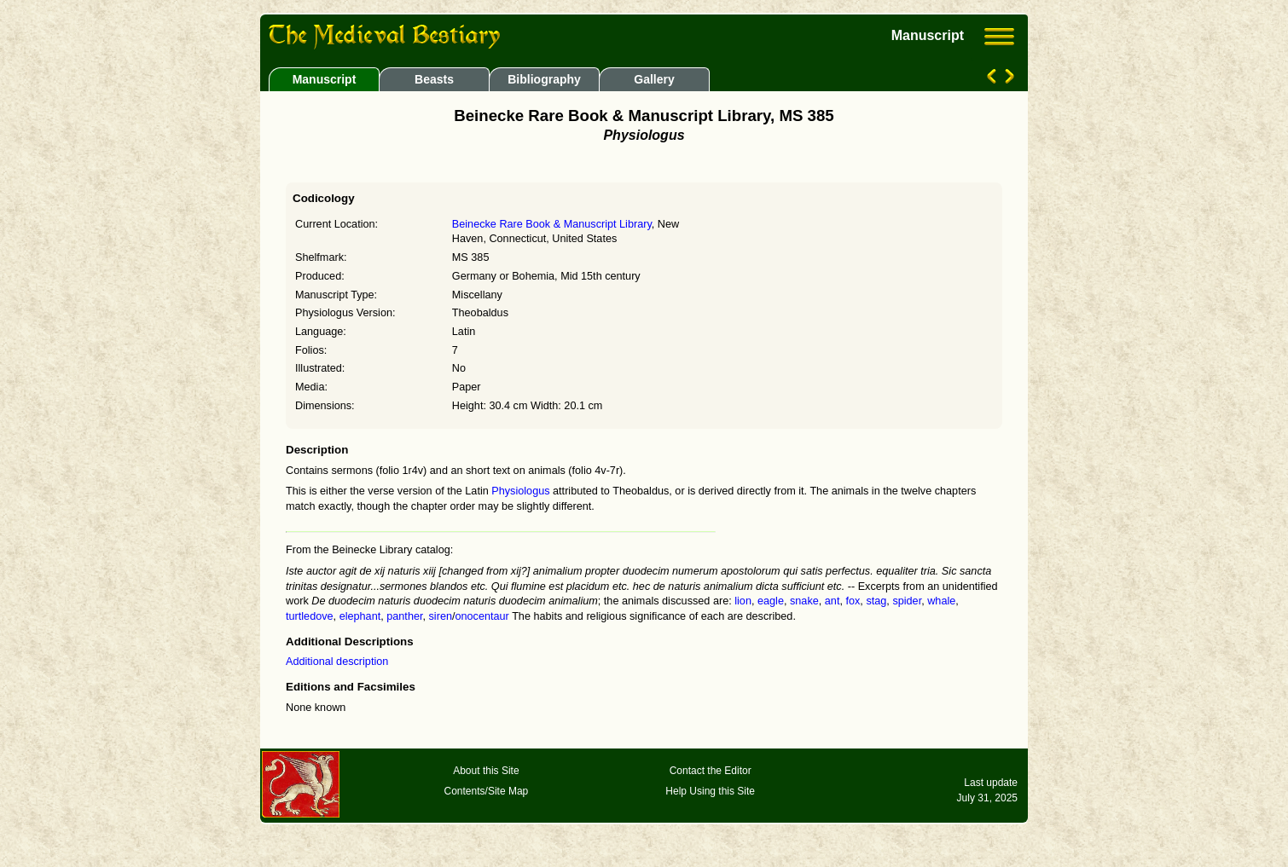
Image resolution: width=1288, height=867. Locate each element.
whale (941, 601)
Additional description (337, 662)
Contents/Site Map (486, 791)
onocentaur (482, 616)
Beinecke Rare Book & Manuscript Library (552, 224)
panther (404, 616)
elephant (360, 616)
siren (440, 616)
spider (906, 601)
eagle (770, 601)
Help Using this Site (710, 791)
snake (804, 601)
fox (852, 601)
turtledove (310, 616)
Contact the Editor (710, 771)
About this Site (486, 771)
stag (876, 601)
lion (742, 601)
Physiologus (520, 491)
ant (832, 601)
